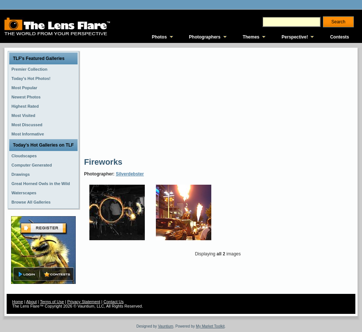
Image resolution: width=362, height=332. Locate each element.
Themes (251, 37)
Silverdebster (130, 174)
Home (17, 301)
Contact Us (113, 301)
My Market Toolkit (210, 326)
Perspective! (294, 37)
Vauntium (166, 326)
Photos (159, 37)
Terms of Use (52, 301)
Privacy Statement (83, 301)
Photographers (205, 37)
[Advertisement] (166, 102)
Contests (339, 37)
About (31, 301)
